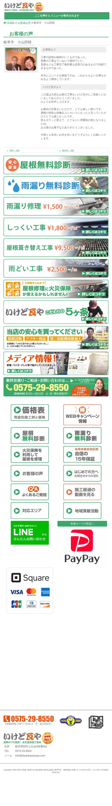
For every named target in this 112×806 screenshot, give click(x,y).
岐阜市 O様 (68, 150)
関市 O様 (14, 150)
